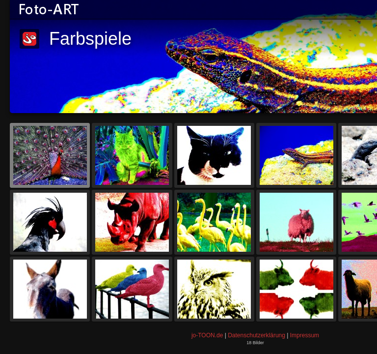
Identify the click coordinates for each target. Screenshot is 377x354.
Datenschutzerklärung (256, 335)
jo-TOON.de (207, 335)
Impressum (304, 335)
